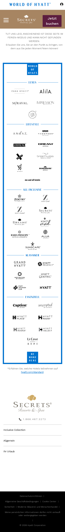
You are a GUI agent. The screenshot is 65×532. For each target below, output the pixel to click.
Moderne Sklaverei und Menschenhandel (38, 507)
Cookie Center (49, 501)
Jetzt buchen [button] (52, 21)
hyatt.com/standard (32, 372)
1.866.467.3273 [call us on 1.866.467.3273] (34, 419)
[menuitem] (32, 430)
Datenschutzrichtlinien (31, 496)
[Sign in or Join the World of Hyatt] (61, 5)
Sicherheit (10, 507)
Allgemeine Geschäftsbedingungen (22, 501)
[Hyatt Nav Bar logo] (30, 5)
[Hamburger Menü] (6, 20)
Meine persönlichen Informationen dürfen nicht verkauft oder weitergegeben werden (32, 514)
